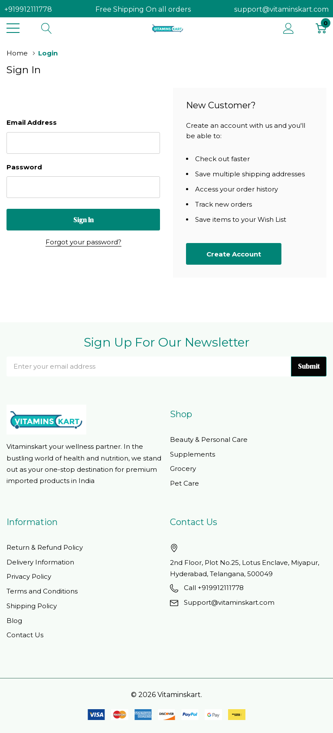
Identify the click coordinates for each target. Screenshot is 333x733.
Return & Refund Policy (45, 547)
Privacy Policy (29, 576)
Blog (14, 620)
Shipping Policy (32, 606)
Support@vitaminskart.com (229, 602)
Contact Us (25, 635)
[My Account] (288, 28)
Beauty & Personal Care (209, 439)
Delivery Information (40, 562)
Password (24, 167)
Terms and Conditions (42, 591)
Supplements (192, 454)
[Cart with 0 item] (321, 28)
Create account (233, 254)
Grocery (183, 468)
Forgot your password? (83, 242)
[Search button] (46, 28)
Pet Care (184, 483)
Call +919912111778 (214, 588)
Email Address (32, 122)
